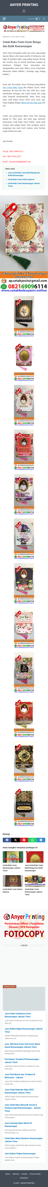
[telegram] (41, 840)
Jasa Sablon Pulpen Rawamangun (20, 1153)
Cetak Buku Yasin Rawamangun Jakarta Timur (11, 868)
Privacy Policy (35, 1174)
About (7, 1174)
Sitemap (16, 1174)
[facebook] (7, 840)
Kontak (24, 1174)
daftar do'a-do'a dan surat (31, 103)
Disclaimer (24, 1178)
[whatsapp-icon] (24, 11)
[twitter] (15, 840)
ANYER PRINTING (24, 5)
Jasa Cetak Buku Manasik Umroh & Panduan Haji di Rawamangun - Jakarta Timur (23, 1108)
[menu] (6, 19)
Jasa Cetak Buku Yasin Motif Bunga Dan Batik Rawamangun (34, 868)
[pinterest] (24, 840)
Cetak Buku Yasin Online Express (21, 179)
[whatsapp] (32, 840)
